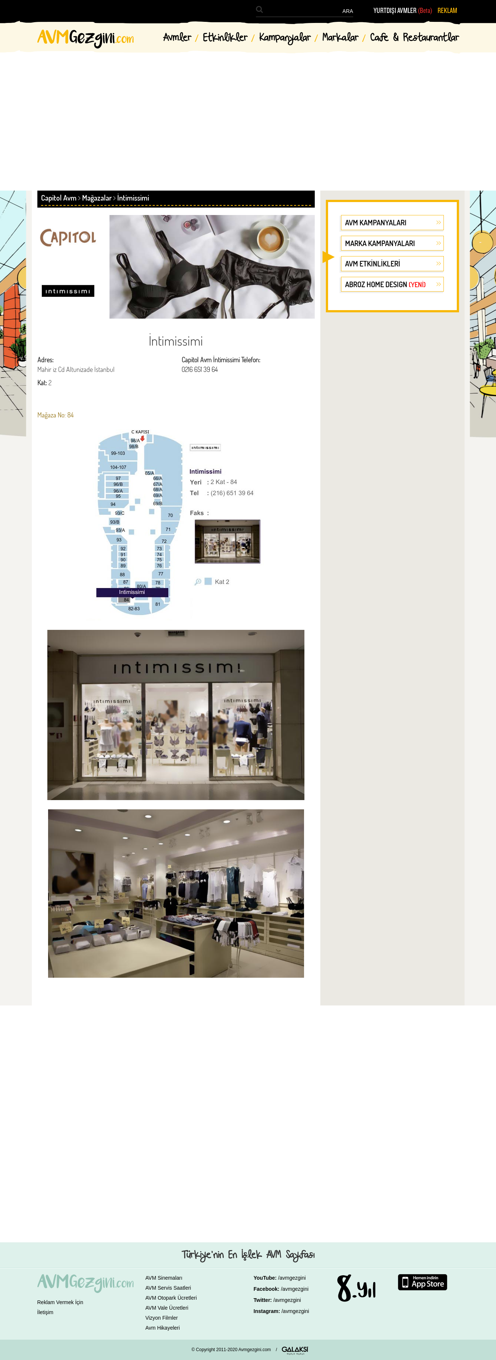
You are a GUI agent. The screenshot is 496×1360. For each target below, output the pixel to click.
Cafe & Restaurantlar (414, 38)
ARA (348, 11)
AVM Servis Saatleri (168, 1288)
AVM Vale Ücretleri (166, 1308)
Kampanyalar (285, 38)
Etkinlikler (225, 38)
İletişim (45, 1312)
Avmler (177, 38)
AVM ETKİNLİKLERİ (372, 263)
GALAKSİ (295, 1351)
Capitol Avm (59, 197)
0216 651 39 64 (200, 369)
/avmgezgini (292, 1278)
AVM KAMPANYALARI (375, 222)
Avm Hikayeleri (162, 1328)
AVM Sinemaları (163, 1278)
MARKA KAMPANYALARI (380, 243)
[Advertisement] (248, 115)
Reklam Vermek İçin (60, 1302)
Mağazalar (97, 197)
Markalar (340, 38)
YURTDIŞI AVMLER (403, 10)
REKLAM (447, 10)
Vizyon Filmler (161, 1318)
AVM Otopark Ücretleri (171, 1298)
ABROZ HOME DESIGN (385, 284)
